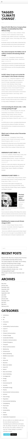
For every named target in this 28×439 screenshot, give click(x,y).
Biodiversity (13, 34)
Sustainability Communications (16, 82)
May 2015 (3, 304)
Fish (4, 317)
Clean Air (8, 34)
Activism (11, 38)
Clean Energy (16, 38)
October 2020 (4, 291)
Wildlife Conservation (14, 36)
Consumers (3, 84)
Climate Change (19, 34)
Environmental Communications (11, 392)
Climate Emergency (19, 57)
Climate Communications (10, 89)
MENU (1, 1)
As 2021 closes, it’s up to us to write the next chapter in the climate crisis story (12, 75)
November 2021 (5, 289)
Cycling (21, 154)
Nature (14, 32)
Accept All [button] (6, 434)
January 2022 (4, 285)
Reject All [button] (13, 434)
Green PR (3, 82)
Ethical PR (11, 80)
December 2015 (5, 300)
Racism (5, 380)
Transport (17, 158)
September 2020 (5, 293)
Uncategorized (4, 87)
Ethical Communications (14, 91)
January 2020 (4, 298)
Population (5, 399)
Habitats (7, 38)
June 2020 (3, 297)
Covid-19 (15, 160)
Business (3, 38)
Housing (5, 408)
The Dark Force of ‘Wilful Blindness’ (21, 197)
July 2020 (3, 295)
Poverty (5, 389)
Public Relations (4, 80)
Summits (23, 139)
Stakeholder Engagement (15, 78)
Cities (21, 38)
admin (24, 38)
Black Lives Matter (7, 365)
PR (23, 80)
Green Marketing (10, 84)
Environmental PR (16, 87)
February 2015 (5, 306)
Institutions (19, 32)
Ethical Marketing (7, 353)
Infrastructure (21, 59)
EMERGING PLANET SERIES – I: (10, 175)
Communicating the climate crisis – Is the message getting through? (13, 107)
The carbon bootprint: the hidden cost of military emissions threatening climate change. (13, 53)
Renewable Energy (5, 36)
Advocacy (15, 86)
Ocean (4, 412)
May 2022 (3, 283)
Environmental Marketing (9, 401)
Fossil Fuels (10, 32)
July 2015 (3, 302)
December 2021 (5, 287)
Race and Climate (7, 371)
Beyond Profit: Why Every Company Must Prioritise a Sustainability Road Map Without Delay (13, 29)
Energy (7, 82)
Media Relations (9, 93)
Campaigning (12, 57)
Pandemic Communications (10, 340)
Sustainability (22, 36)
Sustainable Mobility (5, 158)
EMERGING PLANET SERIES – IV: (10, 152)
